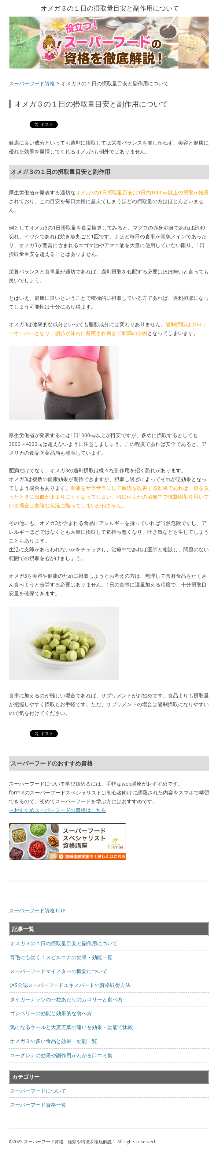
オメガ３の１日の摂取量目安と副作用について (64, 943)
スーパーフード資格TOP (37, 910)
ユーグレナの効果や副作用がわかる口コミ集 (61, 1055)
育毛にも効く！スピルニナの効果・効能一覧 (61, 957)
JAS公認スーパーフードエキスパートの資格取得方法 (70, 984)
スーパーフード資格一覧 (38, 1104)
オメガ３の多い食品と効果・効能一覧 (53, 1040)
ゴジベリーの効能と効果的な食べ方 (51, 1013)
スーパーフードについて (38, 1090)
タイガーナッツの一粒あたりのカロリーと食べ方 (66, 999)
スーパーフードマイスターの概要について (58, 971)
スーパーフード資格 (32, 83)
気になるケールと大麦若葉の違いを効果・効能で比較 (71, 1027)
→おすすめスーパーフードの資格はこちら (57, 809)
